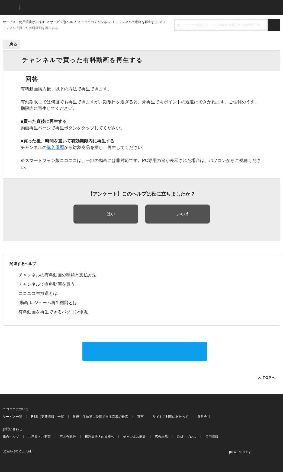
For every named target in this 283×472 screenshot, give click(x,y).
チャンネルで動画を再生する (136, 22)
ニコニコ (10, 7)
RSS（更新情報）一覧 (47, 417)
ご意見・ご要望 (39, 437)
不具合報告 (68, 437)
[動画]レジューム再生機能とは (47, 302)
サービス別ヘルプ (63, 22)
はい (111, 214)
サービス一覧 (12, 417)
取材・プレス (186, 437)
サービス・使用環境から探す (24, 22)
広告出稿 (161, 437)
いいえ (182, 214)
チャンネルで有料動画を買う (46, 284)
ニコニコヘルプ (53, 7)
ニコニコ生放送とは (37, 293)
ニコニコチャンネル (95, 22)
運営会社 (203, 417)
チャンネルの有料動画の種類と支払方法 (57, 275)
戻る (13, 44)
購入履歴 (55, 147)
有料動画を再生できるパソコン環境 (53, 312)
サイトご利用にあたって (170, 417)
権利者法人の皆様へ (99, 437)
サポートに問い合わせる (145, 351)
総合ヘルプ (11, 437)
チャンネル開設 (134, 437)
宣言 (140, 417)
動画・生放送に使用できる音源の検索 (100, 417)
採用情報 (211, 437)
